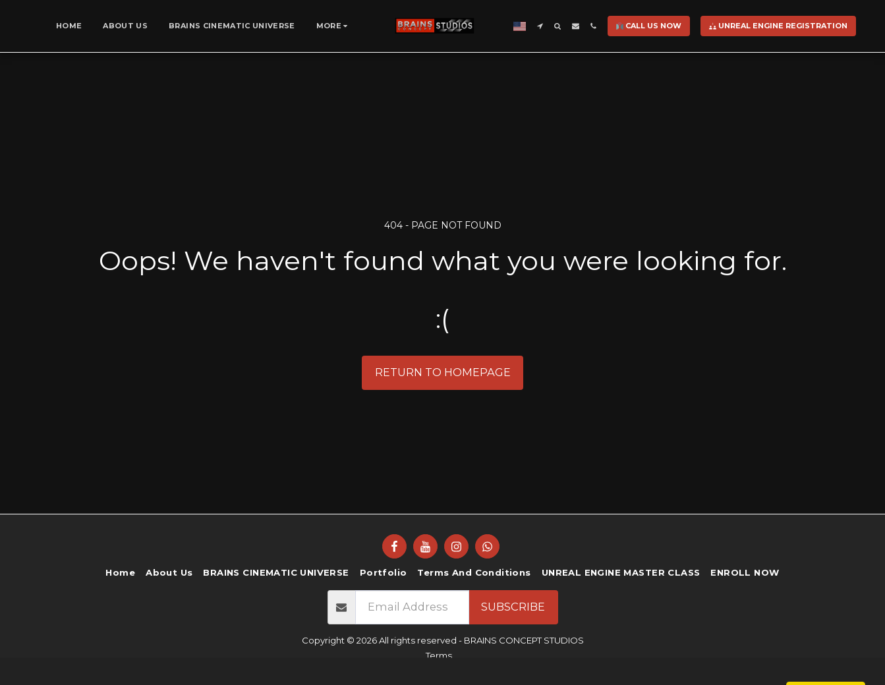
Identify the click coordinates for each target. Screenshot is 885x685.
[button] (540, 26)
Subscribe (513, 606)
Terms (439, 655)
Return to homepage (443, 372)
